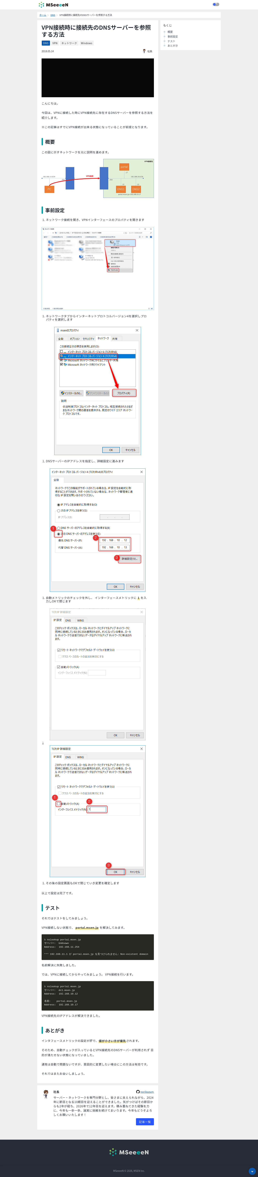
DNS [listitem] (46, 43)
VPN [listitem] (55, 43)
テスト (171, 41)
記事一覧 (145, 1122)
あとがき (173, 45)
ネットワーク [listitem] (69, 43)
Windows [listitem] (86, 43)
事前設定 (173, 36)
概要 (170, 32)
